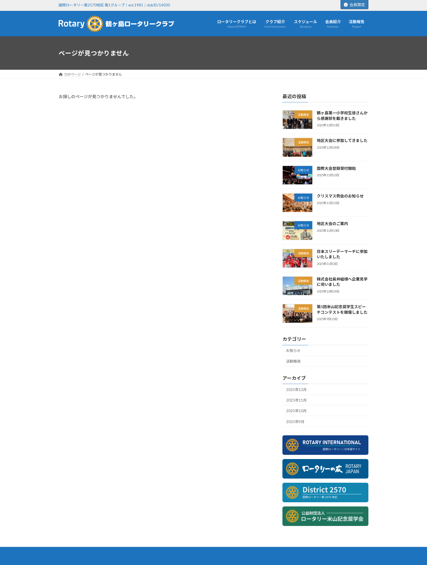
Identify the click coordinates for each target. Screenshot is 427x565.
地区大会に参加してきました (342, 140)
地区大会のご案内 (332, 223)
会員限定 (354, 4)
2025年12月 (296, 389)
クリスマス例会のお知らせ (340, 196)
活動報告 (293, 361)
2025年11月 (296, 400)
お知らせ (293, 350)
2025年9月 (295, 421)
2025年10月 (296, 411)
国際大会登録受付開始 (336, 168)
